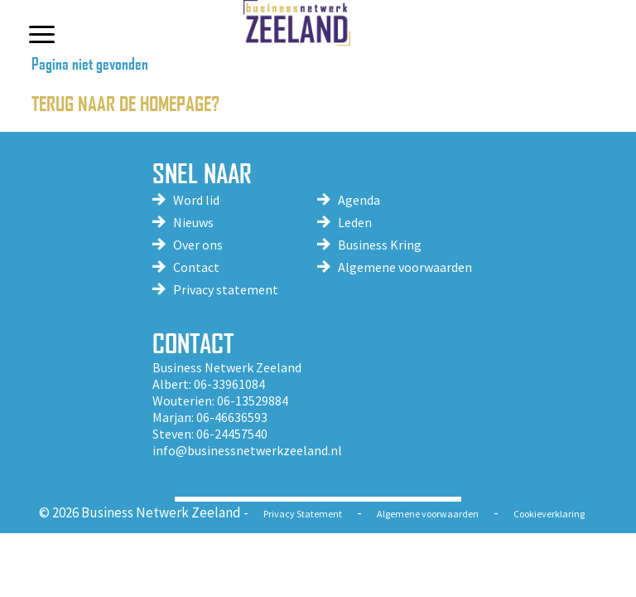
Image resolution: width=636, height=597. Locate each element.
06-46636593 (231, 417)
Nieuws (193, 222)
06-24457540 (231, 433)
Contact (196, 267)
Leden (355, 222)
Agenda (359, 200)
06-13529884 (252, 400)
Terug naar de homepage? (125, 102)
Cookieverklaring (549, 513)
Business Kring (380, 244)
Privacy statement (225, 289)
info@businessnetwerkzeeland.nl (247, 450)
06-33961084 (229, 384)
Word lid (196, 200)
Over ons (198, 244)
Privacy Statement (302, 513)
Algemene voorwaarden (405, 267)
